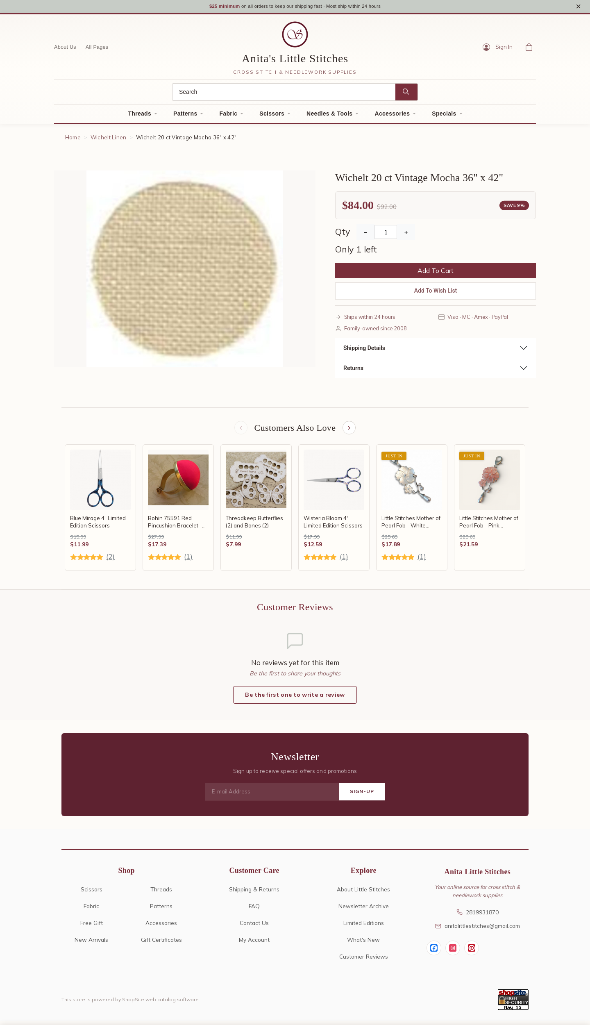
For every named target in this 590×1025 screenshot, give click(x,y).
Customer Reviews (363, 960)
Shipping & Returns (254, 892)
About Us (65, 49)
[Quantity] (385, 235)
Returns (353, 370)
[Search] (283, 94)
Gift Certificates (161, 943)
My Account (254, 943)
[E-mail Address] (272, 795)
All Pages (97, 49)
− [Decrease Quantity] (365, 235)
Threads (139, 116)
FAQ (254, 909)
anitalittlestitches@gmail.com (477, 929)
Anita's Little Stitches (295, 61)
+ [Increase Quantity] (406, 235)
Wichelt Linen (109, 140)
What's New (363, 943)
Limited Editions (363, 926)
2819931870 (477, 915)
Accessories (392, 116)
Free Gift (91, 926)
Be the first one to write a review (295, 698)
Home (73, 140)
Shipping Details (364, 350)
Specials (444, 116)
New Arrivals (91, 943)
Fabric (228, 116)
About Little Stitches (363, 892)
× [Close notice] (578, 7)
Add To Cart (436, 273)
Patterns (185, 116)
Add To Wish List (435, 293)
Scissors (271, 116)
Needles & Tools (329, 116)
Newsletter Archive (363, 909)
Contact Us (254, 926)
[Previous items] (240, 431)
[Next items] (350, 431)
